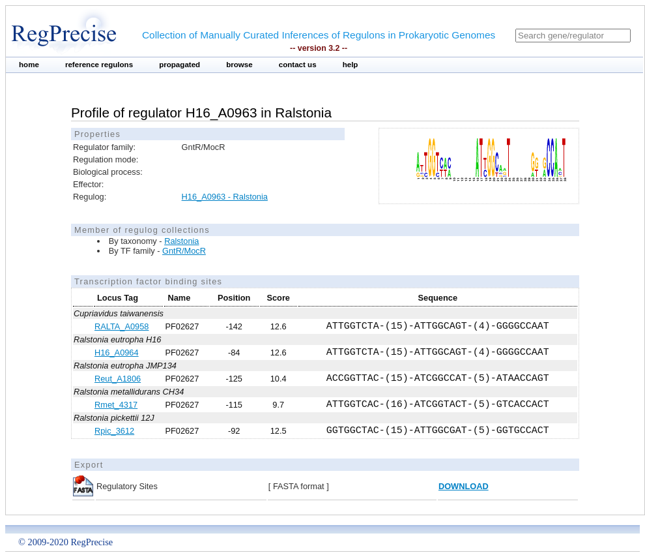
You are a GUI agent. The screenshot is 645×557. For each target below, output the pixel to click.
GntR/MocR (184, 251)
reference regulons (99, 64)
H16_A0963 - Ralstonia (225, 197)
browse (239, 64)
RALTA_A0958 (121, 326)
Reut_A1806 (117, 379)
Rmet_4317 (115, 405)
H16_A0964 (116, 352)
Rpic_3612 (114, 431)
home (29, 64)
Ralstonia (181, 241)
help (350, 64)
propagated (179, 64)
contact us (298, 64)
